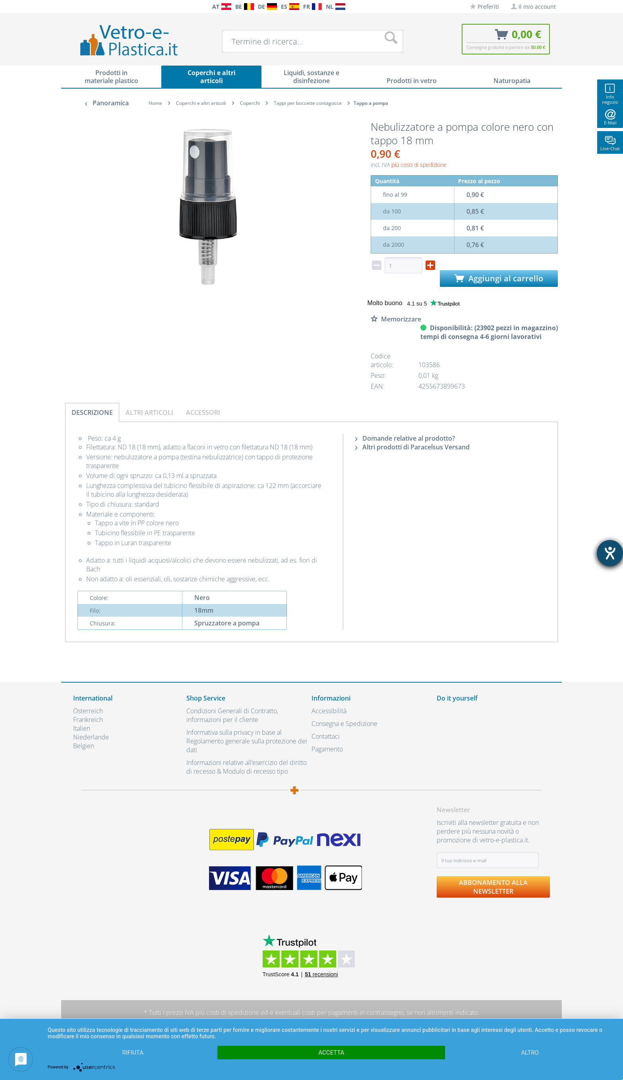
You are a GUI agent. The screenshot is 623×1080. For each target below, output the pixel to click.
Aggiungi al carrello (499, 278)
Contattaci (326, 736)
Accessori (203, 412)
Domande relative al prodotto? (405, 438)
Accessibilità (329, 710)
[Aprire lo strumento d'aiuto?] (610, 553)
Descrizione (92, 412)
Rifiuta (132, 1052)
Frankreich (88, 719)
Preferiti (484, 6)
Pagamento (327, 749)
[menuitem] (77, 7)
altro (530, 1052)
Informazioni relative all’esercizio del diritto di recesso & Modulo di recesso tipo (246, 767)
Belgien (83, 745)
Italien (81, 728)
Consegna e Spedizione (344, 723)
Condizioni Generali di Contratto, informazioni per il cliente (232, 715)
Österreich (88, 710)
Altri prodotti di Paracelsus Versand (412, 447)
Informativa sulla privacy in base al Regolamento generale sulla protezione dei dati (246, 741)
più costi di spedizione (419, 164)
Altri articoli (149, 412)
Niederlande (91, 737)
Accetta (331, 1052)
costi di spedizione (232, 1012)
